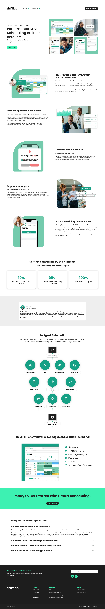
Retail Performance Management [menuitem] (58, 595)
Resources (36, 8)
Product (26, 8)
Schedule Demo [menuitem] (81, 589)
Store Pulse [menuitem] (36, 595)
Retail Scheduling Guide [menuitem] (55, 592)
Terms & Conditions (92, 606)
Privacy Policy (82, 606)
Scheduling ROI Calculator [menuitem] (56, 597)
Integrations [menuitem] (36, 597)
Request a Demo (91, 8)
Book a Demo (12, 47)
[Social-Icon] (72, 576)
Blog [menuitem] (50, 589)
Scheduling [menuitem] (36, 589)
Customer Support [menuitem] (81, 592)
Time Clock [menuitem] (36, 592)
